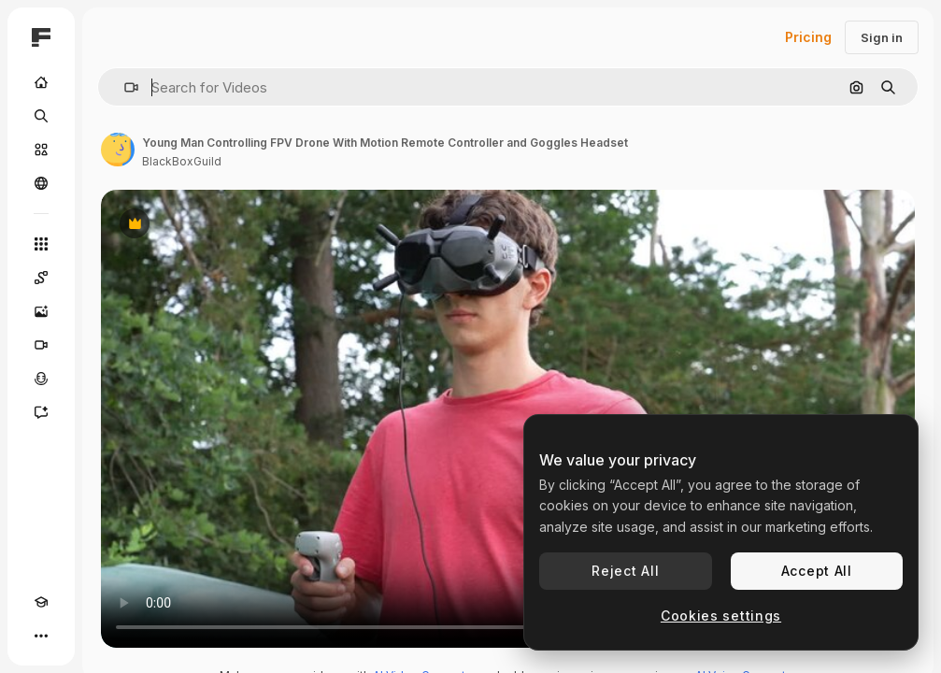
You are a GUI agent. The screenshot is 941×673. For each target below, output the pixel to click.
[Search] (41, 116)
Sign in (882, 37)
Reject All (625, 571)
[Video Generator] (41, 345)
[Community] (41, 183)
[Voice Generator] (41, 379)
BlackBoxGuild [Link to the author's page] (181, 161)
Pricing (808, 37)
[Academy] (41, 602)
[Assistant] (41, 412)
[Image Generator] (41, 311)
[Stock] (41, 150)
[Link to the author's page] (118, 149)
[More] (41, 636)
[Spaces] (41, 278)
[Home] (41, 82)
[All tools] (41, 244)
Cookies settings (721, 615)
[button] (124, 87)
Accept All (816, 571)
